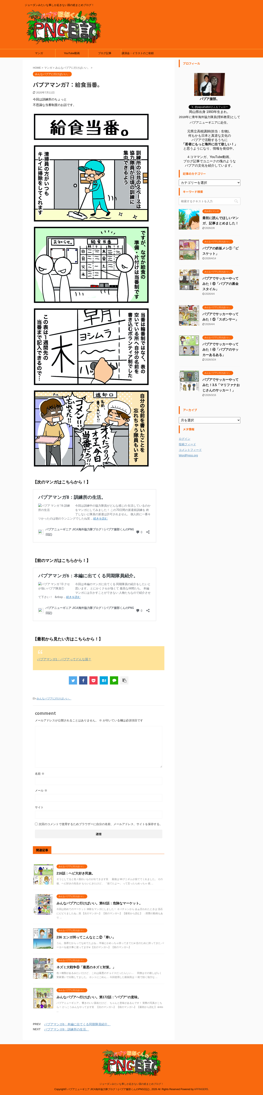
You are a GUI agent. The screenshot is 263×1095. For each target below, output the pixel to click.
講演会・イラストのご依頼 (138, 53)
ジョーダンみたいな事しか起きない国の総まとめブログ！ (131, 1083)
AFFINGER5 (201, 1089)
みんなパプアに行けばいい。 (54, 698)
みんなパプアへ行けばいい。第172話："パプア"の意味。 (99, 997)
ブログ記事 (104, 53)
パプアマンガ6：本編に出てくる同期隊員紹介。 (77, 1024)
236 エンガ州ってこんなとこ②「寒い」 (86, 937)
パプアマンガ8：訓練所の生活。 (66, 1029)
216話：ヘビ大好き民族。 (76, 873)
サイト (39, 807)
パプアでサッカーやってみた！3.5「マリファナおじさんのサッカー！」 (221, 385)
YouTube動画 (72, 53)
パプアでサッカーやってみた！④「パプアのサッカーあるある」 (220, 349)
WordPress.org (188, 455)
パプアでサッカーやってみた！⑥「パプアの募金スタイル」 (220, 284)
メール (41, 790)
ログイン (184, 438)
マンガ (39, 53)
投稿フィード (187, 444)
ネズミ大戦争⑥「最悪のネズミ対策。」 (86, 967)
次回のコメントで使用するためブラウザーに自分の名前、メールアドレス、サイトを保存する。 (100, 824)
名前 (39, 773)
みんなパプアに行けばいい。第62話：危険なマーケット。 (99, 903)
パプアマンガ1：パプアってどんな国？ (64, 659)
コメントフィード (190, 449)
